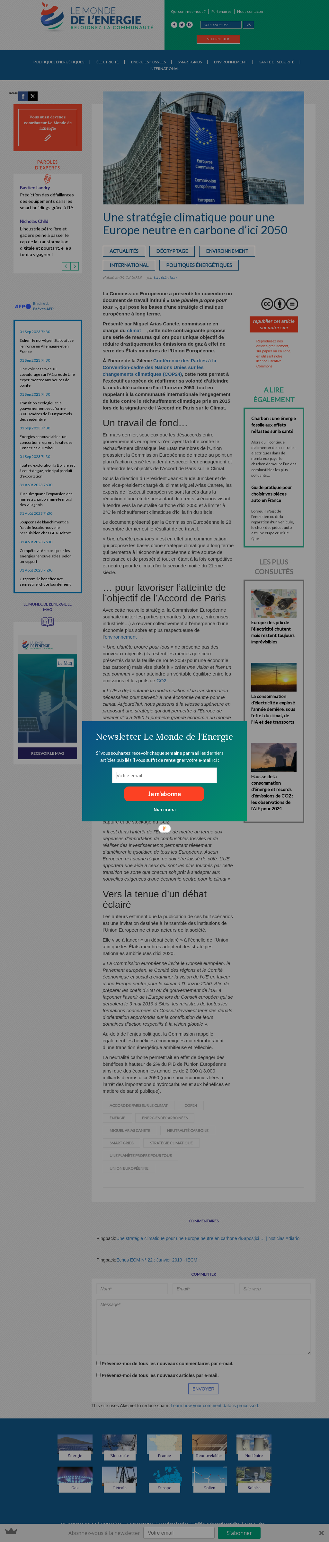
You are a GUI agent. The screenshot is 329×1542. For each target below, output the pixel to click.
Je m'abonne (164, 793)
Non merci (165, 809)
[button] (164, 736)
